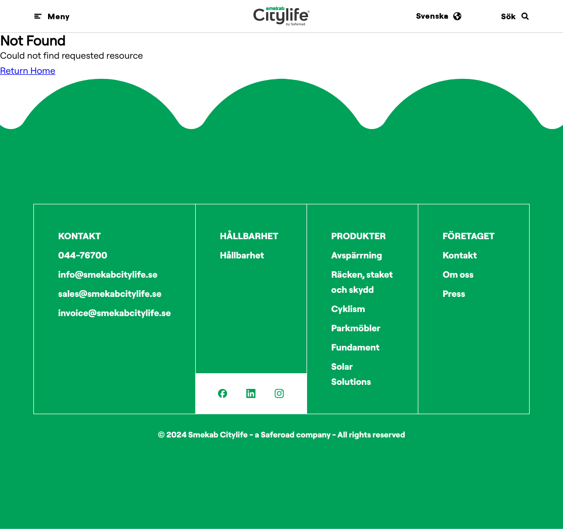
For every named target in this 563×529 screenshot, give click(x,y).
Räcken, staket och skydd (362, 282)
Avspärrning (356, 255)
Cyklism (348, 309)
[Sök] (515, 16)
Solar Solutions (351, 374)
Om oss (458, 274)
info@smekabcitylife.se (107, 274)
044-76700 (82, 255)
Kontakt (460, 255)
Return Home (27, 70)
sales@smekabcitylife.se (109, 293)
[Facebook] (222, 393)
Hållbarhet (242, 255)
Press (454, 293)
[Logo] (281, 16)
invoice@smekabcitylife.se (114, 313)
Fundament (355, 347)
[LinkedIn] (251, 393)
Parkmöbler (355, 328)
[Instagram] (279, 393)
